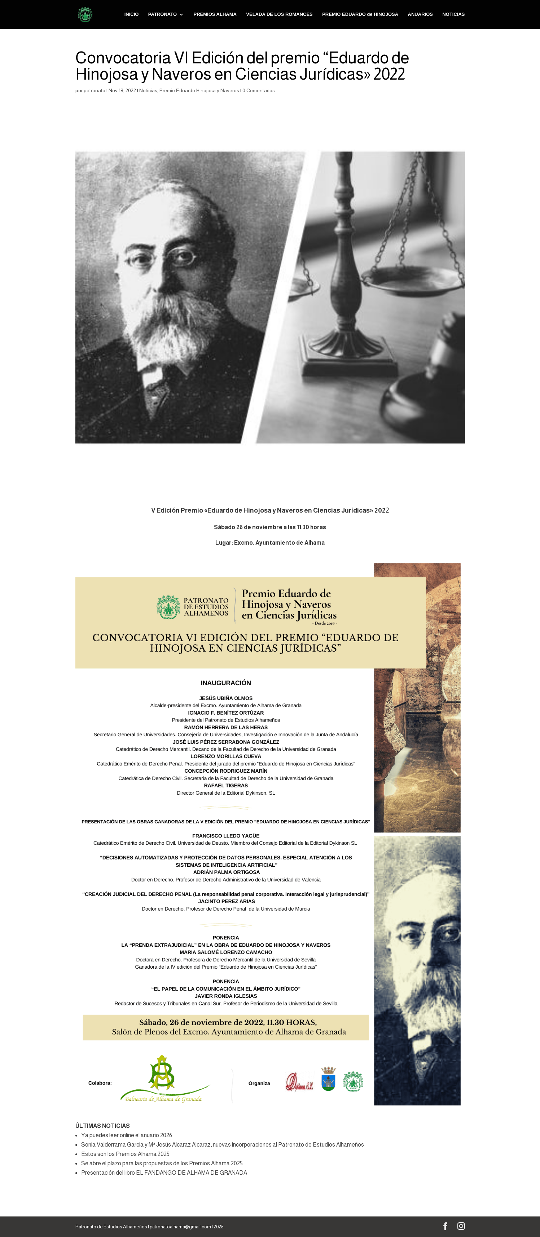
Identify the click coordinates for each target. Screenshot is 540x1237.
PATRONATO (162, 14)
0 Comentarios (258, 90)
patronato (94, 90)
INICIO (131, 14)
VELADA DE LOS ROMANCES (279, 14)
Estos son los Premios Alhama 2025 (125, 1154)
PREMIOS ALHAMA (214, 14)
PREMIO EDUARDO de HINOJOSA (360, 14)
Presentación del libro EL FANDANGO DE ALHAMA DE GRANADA (164, 1173)
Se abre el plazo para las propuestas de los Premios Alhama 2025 (162, 1163)
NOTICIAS (453, 14)
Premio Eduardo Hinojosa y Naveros (199, 90)
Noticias (148, 90)
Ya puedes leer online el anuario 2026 (126, 1135)
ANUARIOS (420, 14)
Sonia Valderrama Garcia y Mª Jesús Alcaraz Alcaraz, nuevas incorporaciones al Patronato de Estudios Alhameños (222, 1145)
